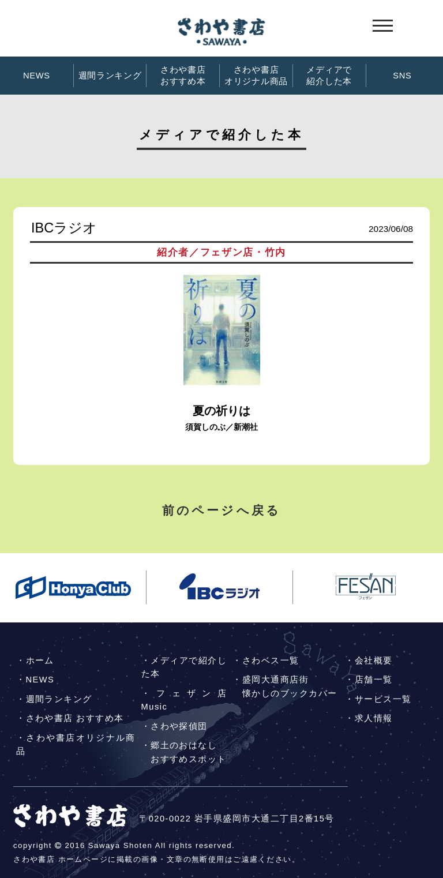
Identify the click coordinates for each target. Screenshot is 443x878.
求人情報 (374, 718)
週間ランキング (110, 75)
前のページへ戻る (221, 510)
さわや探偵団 (179, 726)
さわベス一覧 (270, 660)
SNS (402, 75)
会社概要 (374, 660)
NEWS (36, 75)
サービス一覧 (383, 699)
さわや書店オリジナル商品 (256, 75)
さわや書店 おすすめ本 (75, 718)
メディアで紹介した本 (329, 75)
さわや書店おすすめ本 (183, 75)
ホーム (40, 660)
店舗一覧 (374, 679)
